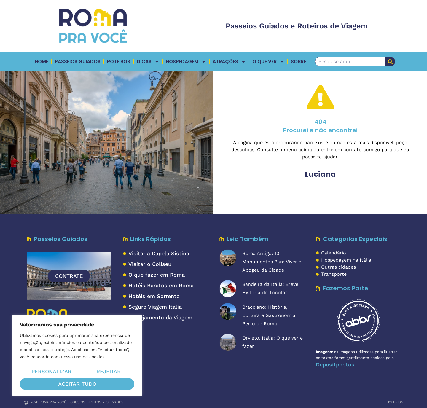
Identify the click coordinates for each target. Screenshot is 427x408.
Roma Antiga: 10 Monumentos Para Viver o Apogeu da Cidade (272, 262)
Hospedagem (186, 61)
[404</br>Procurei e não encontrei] (320, 97)
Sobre (298, 61)
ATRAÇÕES (229, 61)
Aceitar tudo (77, 384)
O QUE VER (268, 61)
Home (41, 61)
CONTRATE (69, 276)
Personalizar (51, 372)
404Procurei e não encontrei (320, 126)
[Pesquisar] (390, 61)
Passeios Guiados (78, 61)
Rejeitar (108, 372)
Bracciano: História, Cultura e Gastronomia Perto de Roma (268, 315)
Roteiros (118, 61)
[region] (77, 356)
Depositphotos (335, 364)
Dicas (148, 61)
